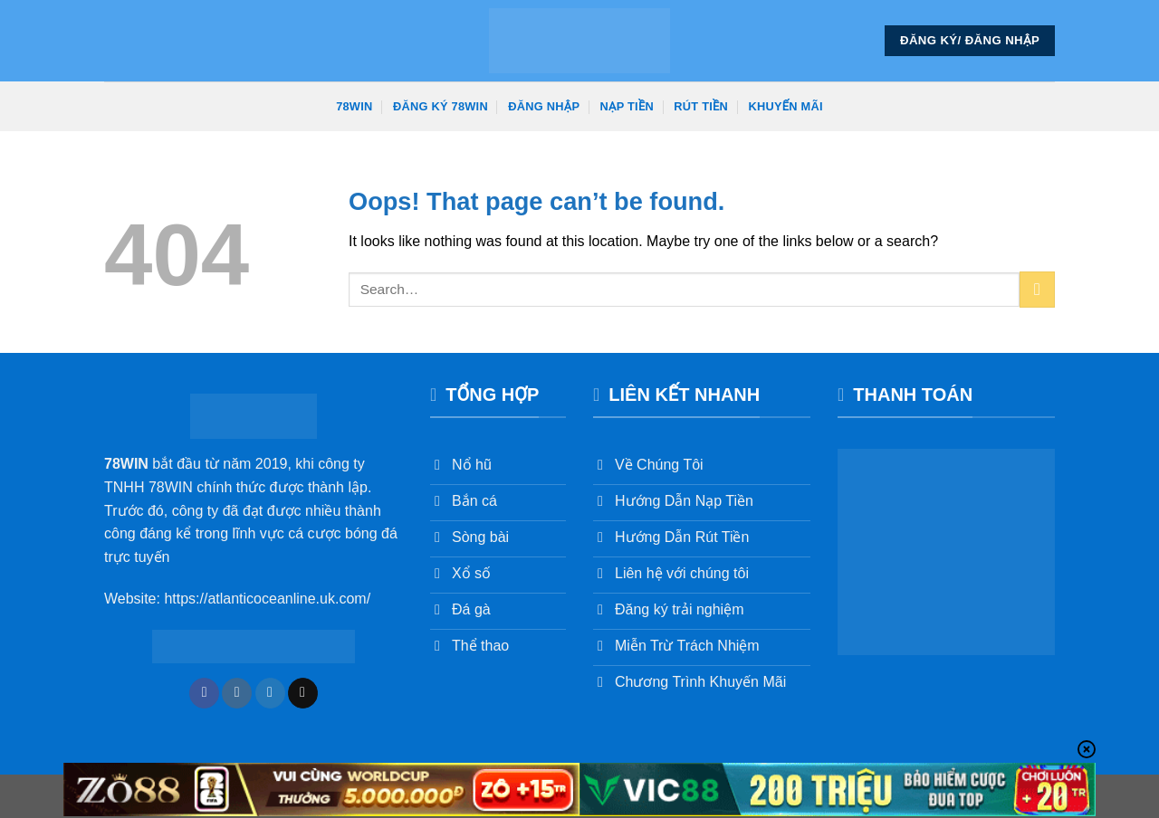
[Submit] (1037, 289)
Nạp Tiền (627, 106)
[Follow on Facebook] (204, 693)
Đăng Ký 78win (440, 106)
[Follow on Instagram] (237, 693)
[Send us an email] (303, 693)
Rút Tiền (701, 106)
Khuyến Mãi (786, 106)
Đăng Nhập (544, 106)
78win (354, 106)
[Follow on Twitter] (270, 693)
